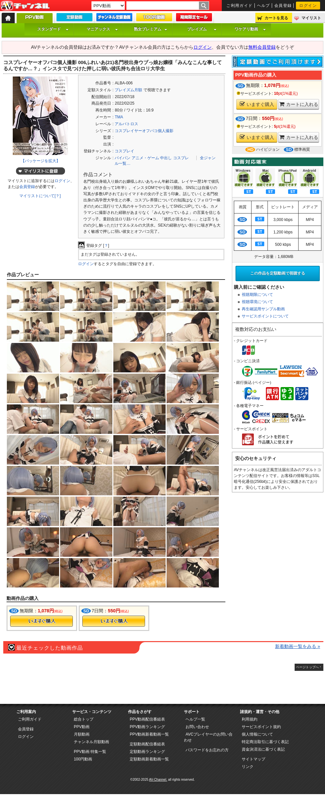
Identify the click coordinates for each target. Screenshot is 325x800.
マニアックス (102, 29)
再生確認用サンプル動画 (263, 309)
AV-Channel (25, 6)
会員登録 (283, 5)
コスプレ (181, 158)
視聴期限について (257, 294)
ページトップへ (307, 667)
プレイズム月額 (128, 90)
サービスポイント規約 (261, 726)
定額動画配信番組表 (147, 744)
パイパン (122, 158)
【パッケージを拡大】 (40, 161)
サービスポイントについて (265, 316)
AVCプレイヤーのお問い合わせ (208, 737)
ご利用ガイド (239, 5)
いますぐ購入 (257, 104)
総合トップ (83, 719)
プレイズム (202, 29)
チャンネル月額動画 (91, 742)
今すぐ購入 (41, 621)
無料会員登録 (262, 47)
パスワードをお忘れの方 (207, 750)
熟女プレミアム (150, 29)
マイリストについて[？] (40, 196)
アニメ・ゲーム (145, 158)
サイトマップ (253, 759)
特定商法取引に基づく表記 (265, 742)
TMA (119, 117)
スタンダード (53, 29)
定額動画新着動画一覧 (149, 759)
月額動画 (81, 734)
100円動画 (83, 759)
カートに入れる (298, 104)
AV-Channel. (158, 779)
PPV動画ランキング (147, 726)
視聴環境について (257, 301)
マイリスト (311, 18)
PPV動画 (81, 726)
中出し (166, 158)
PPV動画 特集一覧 (90, 751)
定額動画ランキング (147, 751)
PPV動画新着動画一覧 (149, 734)
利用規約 (249, 719)
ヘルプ (263, 5)
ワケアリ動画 (250, 29)
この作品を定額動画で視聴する (277, 273)
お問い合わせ (197, 726)
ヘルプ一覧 (195, 719)
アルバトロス (126, 124)
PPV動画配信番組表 (147, 719)
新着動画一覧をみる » (297, 646)
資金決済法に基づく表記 (263, 749)
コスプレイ (124, 151)
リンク (247, 766)
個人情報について (257, 734)
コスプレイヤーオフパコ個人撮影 (144, 130)
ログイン (308, 5)
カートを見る (276, 18)
